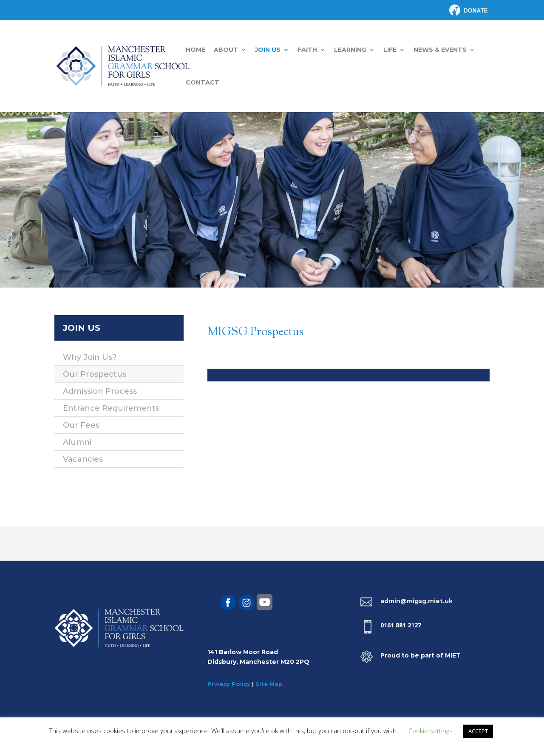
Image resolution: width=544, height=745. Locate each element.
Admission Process (100, 391)
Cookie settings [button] (430, 730)
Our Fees (81, 425)
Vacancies (83, 459)
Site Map (269, 683)
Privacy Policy (228, 683)
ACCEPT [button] (478, 731)
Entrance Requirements (111, 408)
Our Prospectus (94, 374)
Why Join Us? (89, 357)
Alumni (77, 442)
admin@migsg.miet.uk (416, 601)
